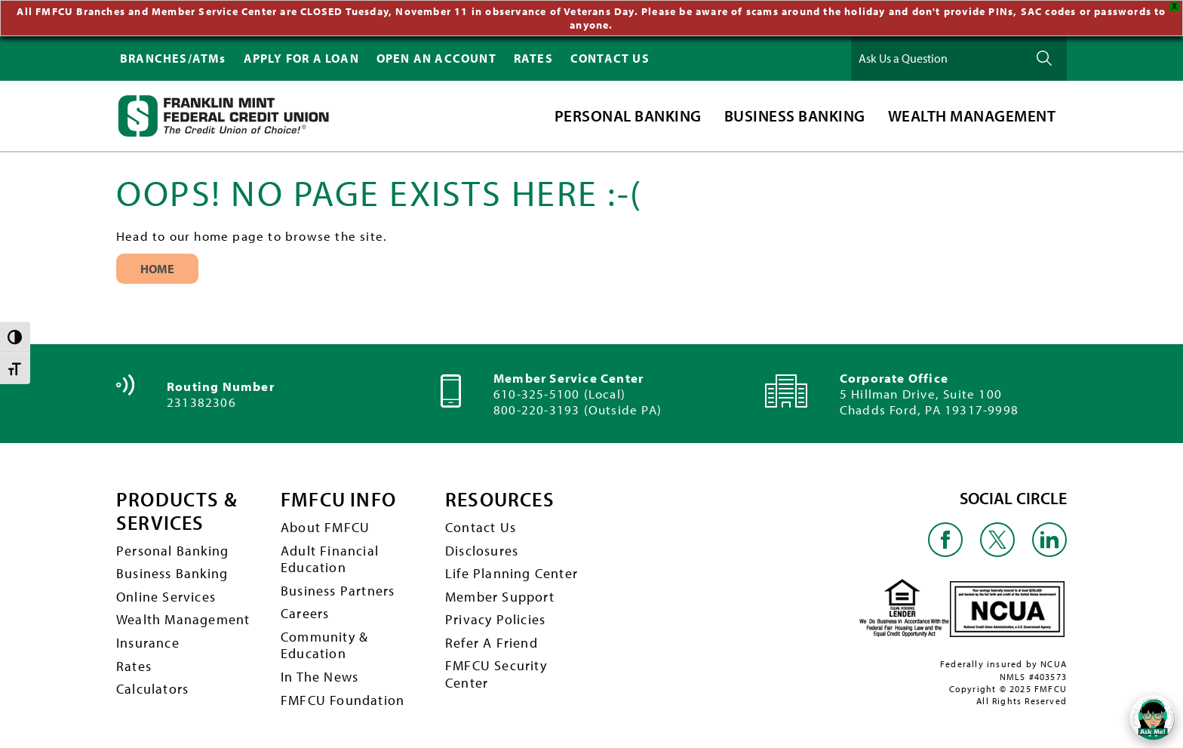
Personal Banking (172, 547)
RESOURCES (500, 497)
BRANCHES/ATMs (173, 55)
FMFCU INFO (338, 497)
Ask (1044, 55)
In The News (319, 673)
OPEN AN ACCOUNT (436, 55)
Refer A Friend (491, 639)
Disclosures (481, 547)
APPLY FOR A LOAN (301, 55)
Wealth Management (183, 616)
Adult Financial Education (330, 555)
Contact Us (480, 524)
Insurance (148, 639)
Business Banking (172, 570)
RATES (533, 55)
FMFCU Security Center (496, 671)
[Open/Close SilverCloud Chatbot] (1152, 717)
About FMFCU (325, 524)
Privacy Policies (495, 616)
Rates (134, 662)
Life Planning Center (511, 570)
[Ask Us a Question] (938, 55)
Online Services (166, 593)
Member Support (500, 593)
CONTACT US (610, 55)
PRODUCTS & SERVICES (177, 508)
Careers (305, 610)
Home (157, 265)
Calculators (152, 685)
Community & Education (324, 641)
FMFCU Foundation (342, 696)
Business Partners (338, 587)
